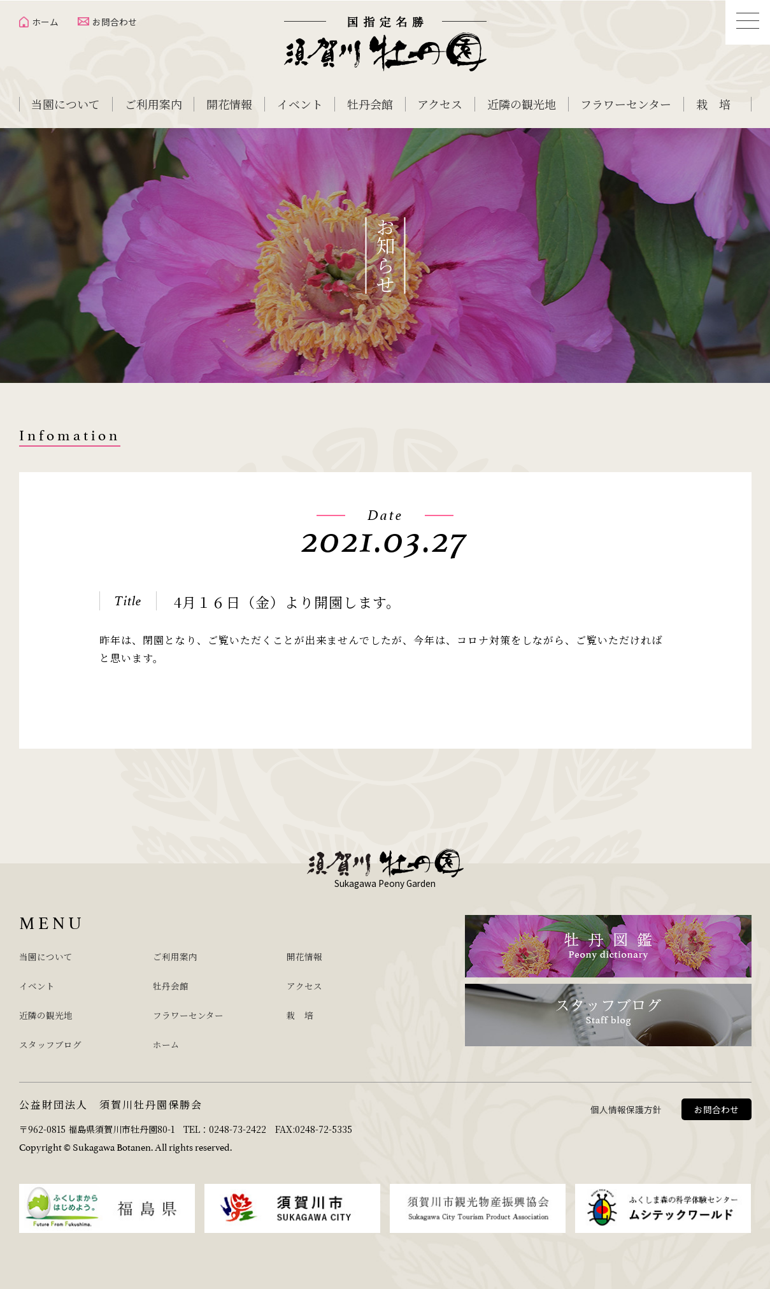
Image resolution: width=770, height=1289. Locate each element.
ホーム (45, 21)
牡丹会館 (370, 104)
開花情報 (229, 104)
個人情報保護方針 (626, 1101)
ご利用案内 (153, 104)
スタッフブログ (59, 1037)
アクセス (439, 104)
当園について (65, 104)
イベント (300, 104)
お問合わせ (114, 21)
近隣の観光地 (521, 104)
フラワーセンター (625, 104)
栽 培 (713, 104)
